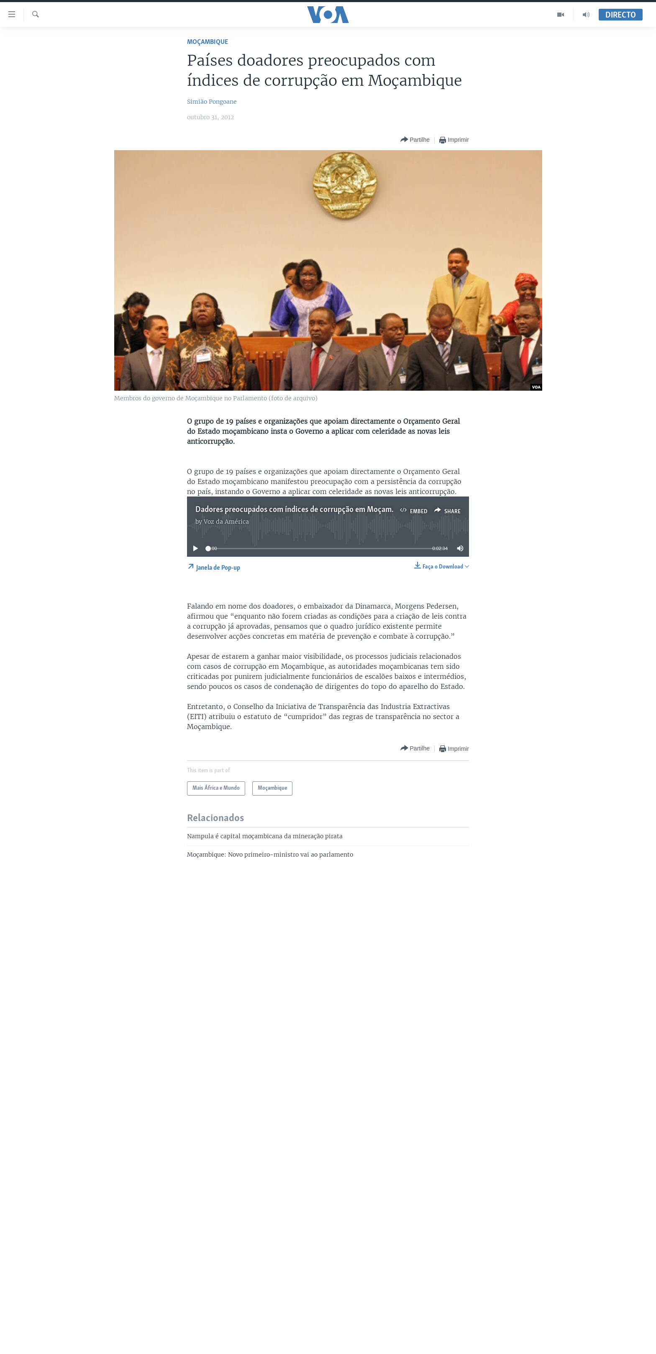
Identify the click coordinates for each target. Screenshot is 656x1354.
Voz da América (226, 521)
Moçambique (207, 42)
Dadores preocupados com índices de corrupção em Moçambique (302, 510)
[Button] (415, 140)
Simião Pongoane (212, 101)
